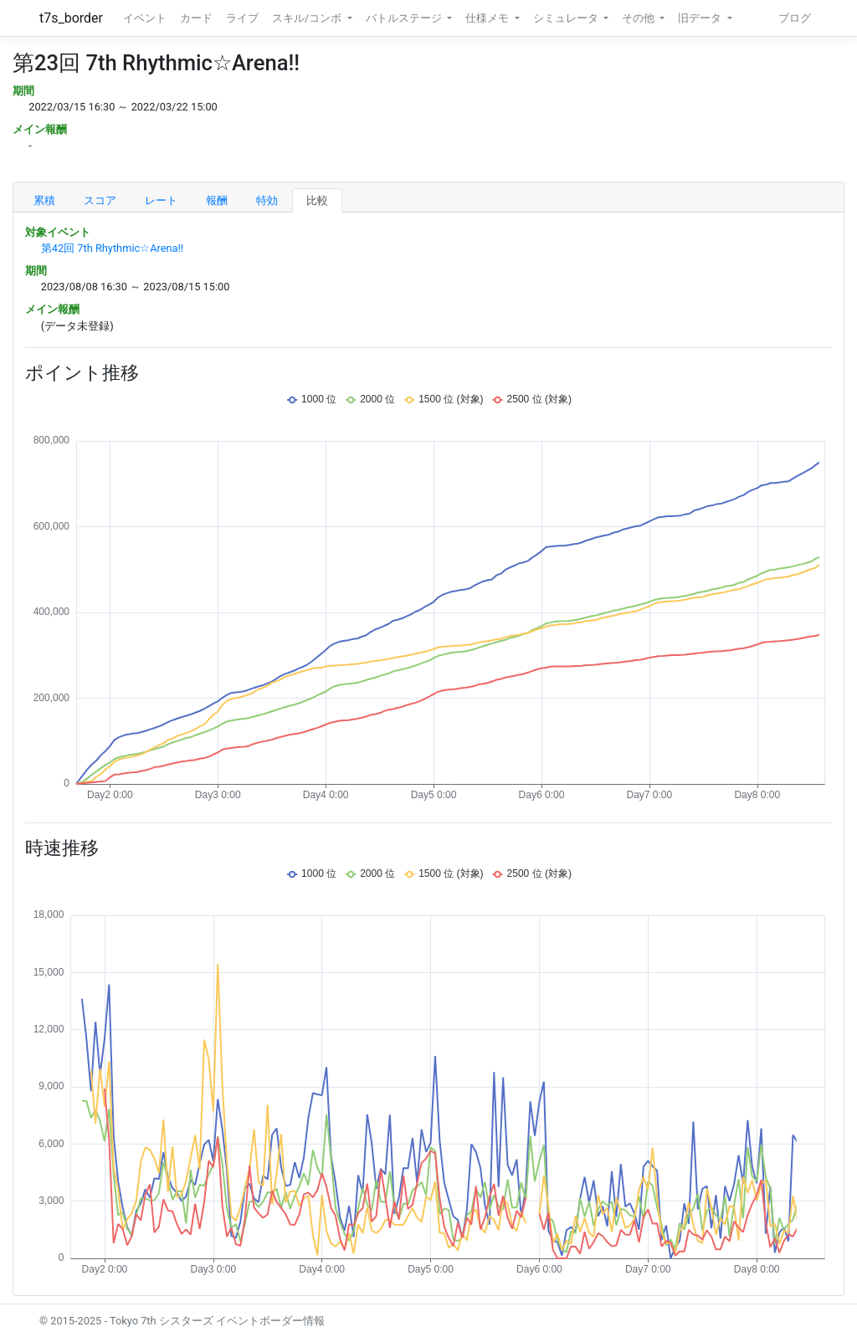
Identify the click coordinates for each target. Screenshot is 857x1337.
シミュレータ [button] (567, 18)
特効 (267, 200)
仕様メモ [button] (488, 18)
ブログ (794, 18)
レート (161, 200)
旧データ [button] (701, 18)
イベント (145, 18)
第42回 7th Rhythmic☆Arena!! (112, 248)
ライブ (242, 18)
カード (196, 18)
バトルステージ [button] (405, 18)
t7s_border (71, 18)
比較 (317, 200)
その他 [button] (639, 18)
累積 (44, 200)
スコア (100, 200)
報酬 (217, 200)
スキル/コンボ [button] (308, 18)
